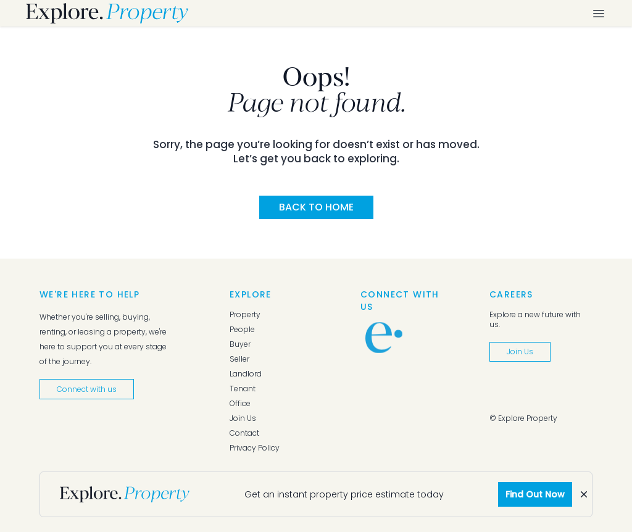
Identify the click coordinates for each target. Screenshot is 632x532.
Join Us (243, 418)
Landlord (246, 374)
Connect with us (87, 389)
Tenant (243, 389)
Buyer (240, 344)
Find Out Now (535, 494)
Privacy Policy (255, 448)
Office (240, 404)
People (242, 330)
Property (245, 315)
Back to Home (316, 207)
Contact (244, 433)
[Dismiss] (584, 494)
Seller (239, 359)
